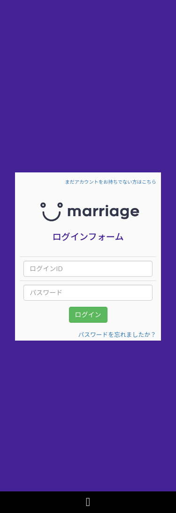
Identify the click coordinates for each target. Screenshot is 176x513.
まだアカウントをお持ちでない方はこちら (110, 182)
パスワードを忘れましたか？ (117, 334)
